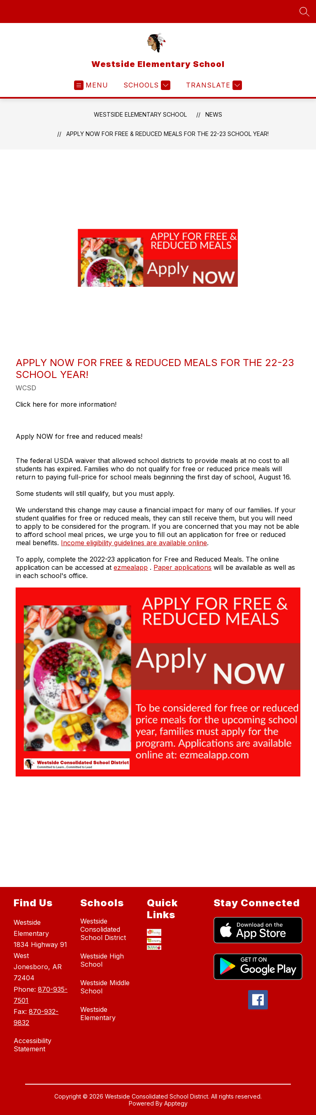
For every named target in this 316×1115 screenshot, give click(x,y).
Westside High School (102, 960)
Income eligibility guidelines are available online (134, 543)
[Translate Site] (213, 85)
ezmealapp (131, 567)
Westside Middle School (105, 987)
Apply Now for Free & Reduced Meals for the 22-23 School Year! (167, 133)
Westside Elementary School (140, 114)
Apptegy (176, 1104)
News (213, 114)
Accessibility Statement (32, 1045)
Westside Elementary (98, 1013)
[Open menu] (91, 85)
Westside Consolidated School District (103, 929)
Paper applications (182, 567)
